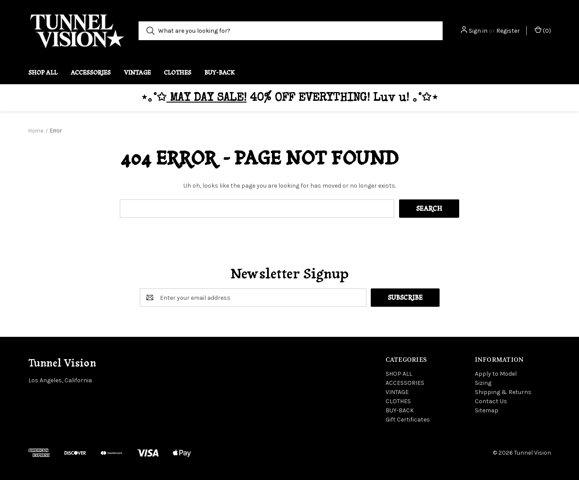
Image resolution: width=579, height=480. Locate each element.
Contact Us (491, 401)
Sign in (478, 30)
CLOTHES (177, 72)
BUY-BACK (219, 72)
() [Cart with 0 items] (543, 30)
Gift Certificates (408, 419)
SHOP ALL (43, 72)
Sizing (483, 383)
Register (508, 30)
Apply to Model (496, 373)
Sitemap (486, 410)
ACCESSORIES (91, 72)
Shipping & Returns (503, 392)
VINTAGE (137, 72)
